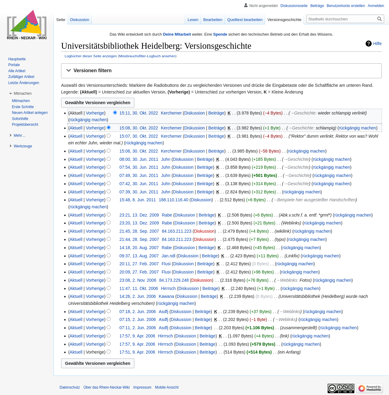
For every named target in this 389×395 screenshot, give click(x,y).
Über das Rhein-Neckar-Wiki (107, 387)
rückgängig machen (88, 119)
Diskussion (194, 113)
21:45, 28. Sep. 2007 (139, 231)
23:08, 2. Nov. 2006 (137, 280)
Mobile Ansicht (166, 387)
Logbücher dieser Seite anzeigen (91, 56)
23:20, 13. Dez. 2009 (139, 222)
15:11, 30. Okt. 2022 (138, 113)
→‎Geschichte (302, 113)
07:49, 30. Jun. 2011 (138, 175)
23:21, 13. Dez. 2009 (139, 215)
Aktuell (76, 127)
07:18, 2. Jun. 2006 (137, 311)
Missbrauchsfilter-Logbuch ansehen (147, 56)
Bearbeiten (212, 19)
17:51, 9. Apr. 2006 (137, 352)
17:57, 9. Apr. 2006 (137, 335)
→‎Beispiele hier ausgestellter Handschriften (314, 199)
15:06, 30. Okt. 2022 (138, 151)
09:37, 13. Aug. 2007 (139, 255)
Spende (220, 34)
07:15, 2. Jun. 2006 (137, 319)
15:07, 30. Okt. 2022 (138, 136)
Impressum (142, 387)
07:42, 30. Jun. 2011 (138, 183)
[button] (221, 71)
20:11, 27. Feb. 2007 (139, 263)
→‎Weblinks (286, 280)
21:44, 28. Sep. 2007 (139, 239)
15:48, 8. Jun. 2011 (137, 199)
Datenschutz (70, 387)
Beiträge (216, 113)
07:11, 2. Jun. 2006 (137, 327)
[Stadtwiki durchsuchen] (345, 19)
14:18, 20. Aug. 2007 (139, 247)
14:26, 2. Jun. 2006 (137, 296)
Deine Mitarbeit (177, 34)
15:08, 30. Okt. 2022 (138, 127)
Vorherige (95, 113)
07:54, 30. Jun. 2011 (138, 167)
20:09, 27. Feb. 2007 (139, 272)
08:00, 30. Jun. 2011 (138, 159)
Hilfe (377, 43)
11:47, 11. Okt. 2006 (138, 288)
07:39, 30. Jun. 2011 (138, 191)
